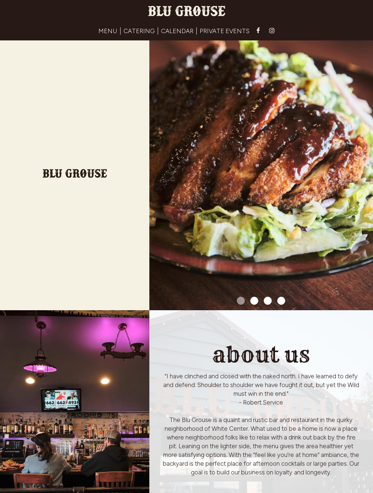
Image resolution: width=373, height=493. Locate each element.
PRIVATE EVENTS (225, 31)
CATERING (139, 31)
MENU (107, 31)
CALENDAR (177, 31)
